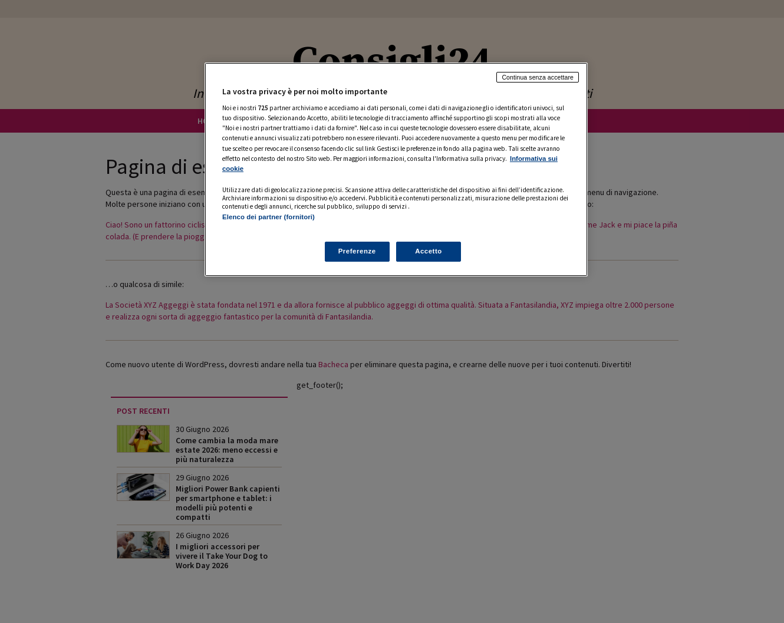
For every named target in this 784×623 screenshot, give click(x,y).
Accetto (428, 251)
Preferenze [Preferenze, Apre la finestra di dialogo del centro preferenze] (357, 251)
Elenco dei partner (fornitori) (268, 216)
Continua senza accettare (538, 77)
